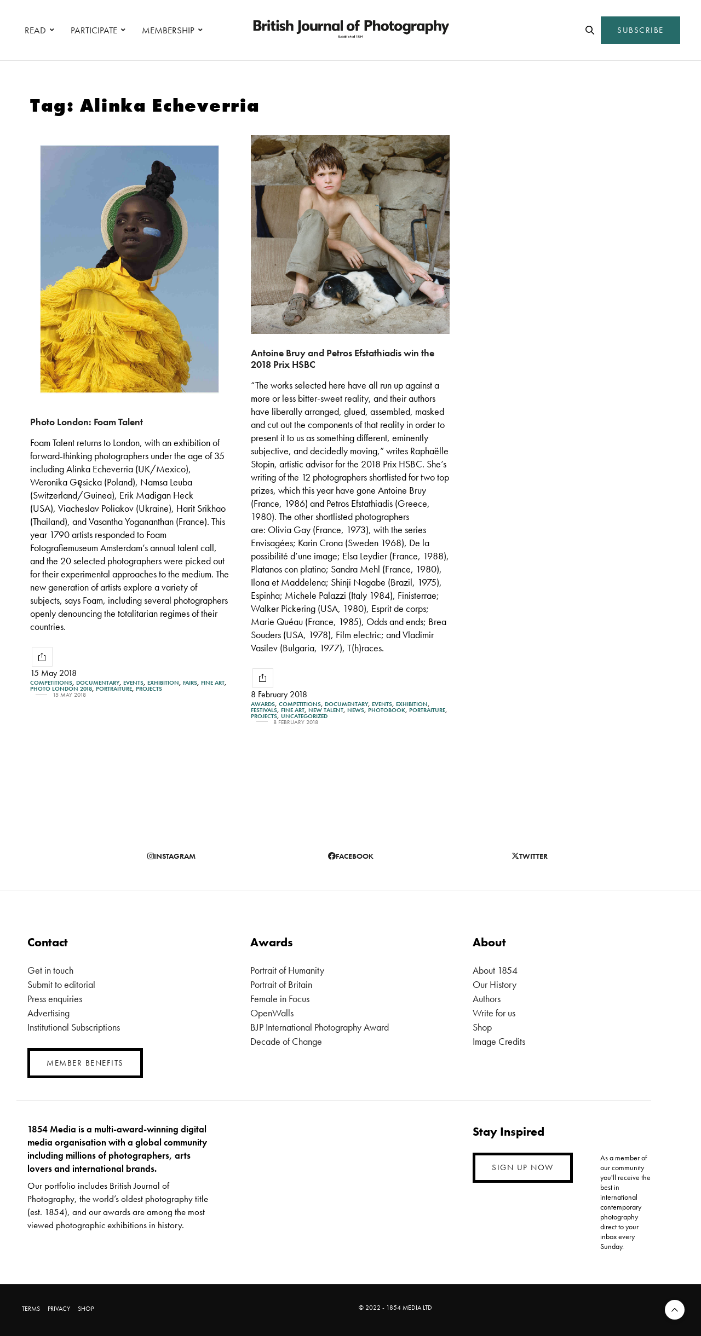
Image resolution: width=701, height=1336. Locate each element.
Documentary (97, 683)
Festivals (264, 710)
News (355, 710)
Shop (482, 1027)
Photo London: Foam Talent (86, 421)
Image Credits (499, 1041)
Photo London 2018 (61, 689)
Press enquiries (54, 998)
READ (35, 30)
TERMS (31, 1308)
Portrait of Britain (281, 984)
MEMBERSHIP (168, 30)
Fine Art (213, 683)
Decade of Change (286, 1041)
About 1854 (495, 970)
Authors (487, 998)
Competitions (51, 683)
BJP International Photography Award (319, 1027)
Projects (149, 689)
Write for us (494, 1013)
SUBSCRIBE (640, 30)
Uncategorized (304, 716)
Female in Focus (279, 998)
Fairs (190, 683)
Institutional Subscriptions (73, 1027)
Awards (263, 704)
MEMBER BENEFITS (85, 1062)
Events (133, 683)
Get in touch (50, 970)
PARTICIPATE (94, 30)
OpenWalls (272, 1013)
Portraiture (114, 689)
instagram (171, 856)
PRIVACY (59, 1308)
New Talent (325, 710)
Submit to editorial (61, 984)
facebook (351, 856)
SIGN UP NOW (523, 1167)
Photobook (386, 710)
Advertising (48, 1013)
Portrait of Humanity (287, 970)
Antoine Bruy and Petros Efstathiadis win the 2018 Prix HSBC (342, 358)
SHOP (86, 1308)
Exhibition (163, 683)
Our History (494, 984)
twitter (530, 856)
